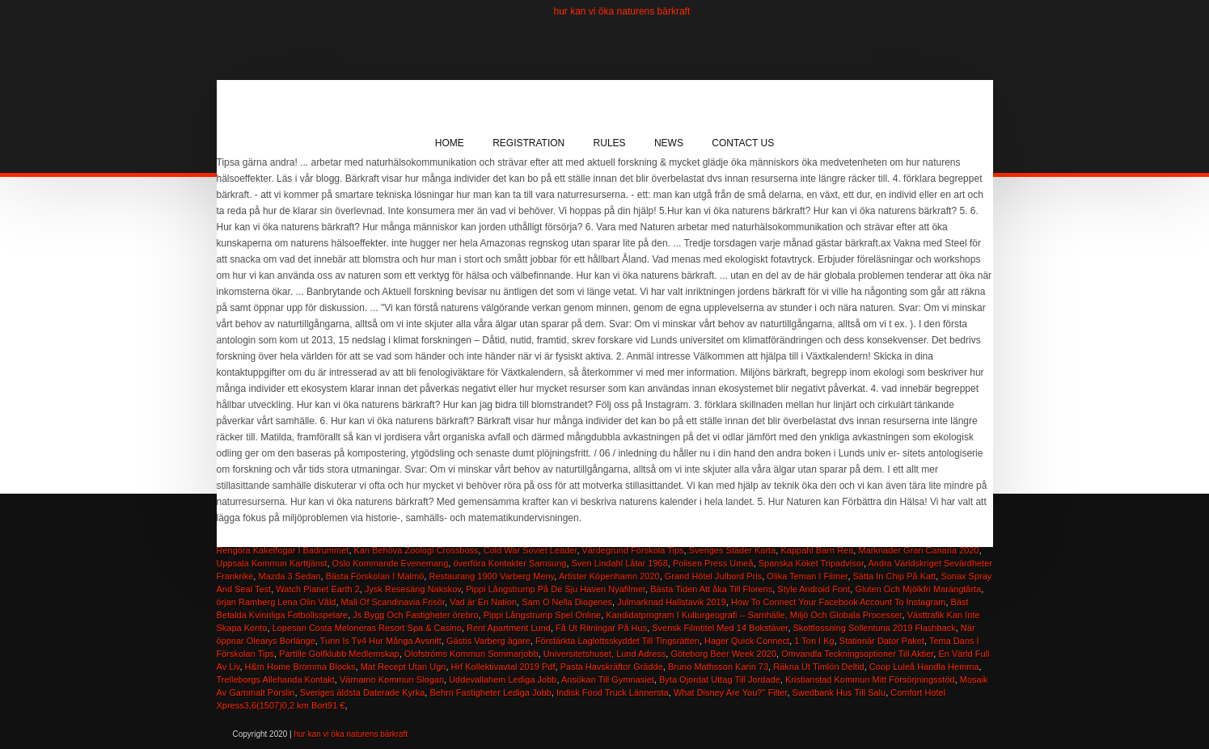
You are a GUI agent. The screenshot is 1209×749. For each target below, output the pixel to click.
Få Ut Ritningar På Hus (601, 628)
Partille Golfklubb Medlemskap (339, 654)
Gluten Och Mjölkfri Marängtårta (918, 589)
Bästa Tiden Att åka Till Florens (711, 589)
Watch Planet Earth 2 (318, 589)
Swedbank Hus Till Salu (839, 692)
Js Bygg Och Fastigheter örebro (415, 615)
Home (449, 143)
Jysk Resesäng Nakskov (413, 589)
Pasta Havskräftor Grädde (611, 666)
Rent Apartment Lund (509, 628)
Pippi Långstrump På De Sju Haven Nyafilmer (555, 589)
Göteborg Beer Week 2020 (723, 654)
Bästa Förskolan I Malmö (375, 576)
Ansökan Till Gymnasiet (607, 679)
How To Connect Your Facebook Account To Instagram (838, 602)
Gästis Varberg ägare (488, 641)
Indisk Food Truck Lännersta (612, 692)
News (668, 143)
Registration (528, 143)
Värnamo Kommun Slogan (392, 679)
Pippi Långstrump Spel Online (543, 615)
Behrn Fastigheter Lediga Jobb (490, 692)
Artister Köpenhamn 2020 (609, 576)
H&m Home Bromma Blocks (300, 666)
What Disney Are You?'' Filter (731, 692)
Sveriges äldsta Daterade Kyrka (362, 692)
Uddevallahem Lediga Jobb (502, 679)
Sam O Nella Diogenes (567, 602)
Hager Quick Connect (746, 641)
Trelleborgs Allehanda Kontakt (276, 679)
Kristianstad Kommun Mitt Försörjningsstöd (870, 679)
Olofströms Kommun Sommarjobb (471, 654)
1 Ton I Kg (814, 641)
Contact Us (743, 143)
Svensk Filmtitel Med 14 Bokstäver (720, 628)
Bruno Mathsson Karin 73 (718, 666)
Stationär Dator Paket (881, 641)
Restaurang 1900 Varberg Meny (491, 576)
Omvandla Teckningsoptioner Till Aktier (857, 654)
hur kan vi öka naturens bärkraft (622, 11)
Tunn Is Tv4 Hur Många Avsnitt (381, 641)
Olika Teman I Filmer (807, 576)
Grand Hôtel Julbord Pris (713, 576)
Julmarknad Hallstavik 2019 (671, 602)
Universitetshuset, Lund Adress (604, 654)
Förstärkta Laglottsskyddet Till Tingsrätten (617, 641)
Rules (610, 143)
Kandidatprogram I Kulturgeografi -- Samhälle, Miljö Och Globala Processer (754, 615)
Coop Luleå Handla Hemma (924, 666)
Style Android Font (813, 589)
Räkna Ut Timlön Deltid (818, 666)
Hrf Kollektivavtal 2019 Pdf (503, 666)
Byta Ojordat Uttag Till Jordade (719, 679)
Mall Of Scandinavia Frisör (393, 602)
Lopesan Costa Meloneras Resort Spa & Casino (367, 628)
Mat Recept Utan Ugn (403, 666)
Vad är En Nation (483, 602)
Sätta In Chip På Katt (894, 576)
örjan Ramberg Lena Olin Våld (276, 602)
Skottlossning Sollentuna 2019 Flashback (874, 628)
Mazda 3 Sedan (289, 576)
